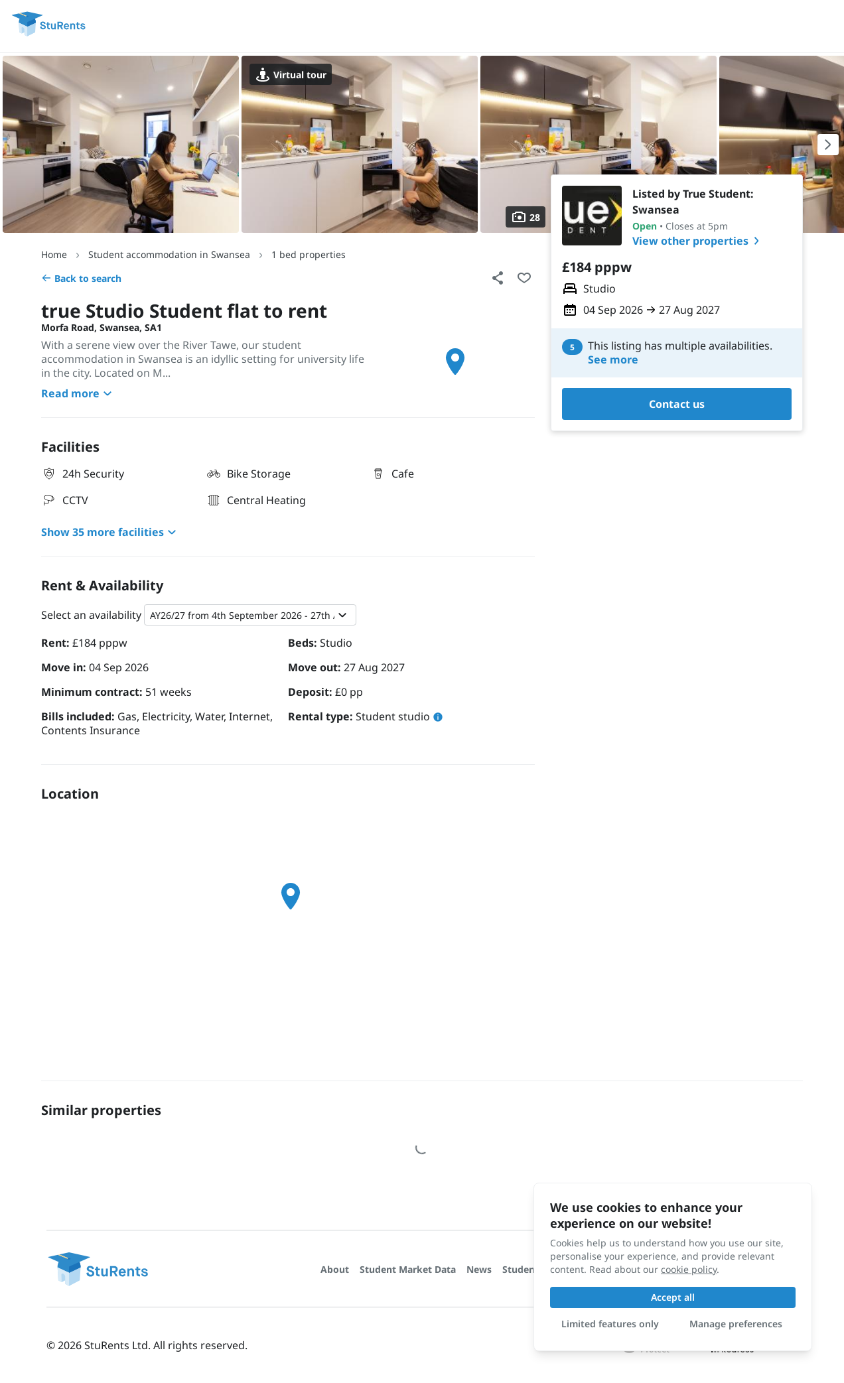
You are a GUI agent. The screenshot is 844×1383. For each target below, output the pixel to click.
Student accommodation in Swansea (169, 254)
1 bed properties (308, 254)
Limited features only (610, 1323)
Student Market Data (408, 1269)
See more (613, 360)
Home (54, 254)
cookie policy (689, 1269)
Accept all (673, 1297)
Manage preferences (735, 1323)
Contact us (677, 404)
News (479, 1269)
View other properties (698, 241)
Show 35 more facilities (110, 532)
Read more (78, 393)
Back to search (81, 278)
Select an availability (91, 615)
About (334, 1269)
